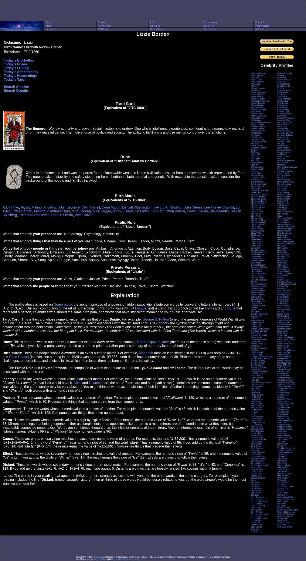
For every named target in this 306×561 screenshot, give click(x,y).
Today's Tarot (15, 79)
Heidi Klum (255, 388)
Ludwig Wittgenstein (286, 161)
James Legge (256, 444)
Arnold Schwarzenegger (261, 122)
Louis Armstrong (284, 150)
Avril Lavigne (256, 133)
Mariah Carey (283, 173)
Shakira (280, 397)
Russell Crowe (283, 371)
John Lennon (256, 510)
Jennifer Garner (257, 461)
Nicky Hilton (282, 252)
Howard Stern (257, 399)
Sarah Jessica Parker (286, 382)
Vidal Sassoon (283, 482)
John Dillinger (257, 503)
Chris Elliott (256, 214)
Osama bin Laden (136, 211)
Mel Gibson (282, 190)
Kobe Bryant (282, 103)
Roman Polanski (284, 356)
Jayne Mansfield (258, 452)
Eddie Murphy (257, 288)
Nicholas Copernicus (286, 244)
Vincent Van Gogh (285, 486)
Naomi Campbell (284, 224)
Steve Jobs (282, 431)
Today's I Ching (16, 68)
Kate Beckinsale (284, 80)
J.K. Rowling (172, 207)
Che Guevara (256, 210)
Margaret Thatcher (285, 171)
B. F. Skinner (256, 137)
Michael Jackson (284, 195)
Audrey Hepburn (258, 131)
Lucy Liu (281, 158)
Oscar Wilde (282, 276)
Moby (117, 211)
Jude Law (255, 529)
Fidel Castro (256, 325)
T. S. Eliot (281, 442)
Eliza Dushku (256, 297)
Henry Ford (256, 391)
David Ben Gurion (258, 252)
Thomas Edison (284, 450)
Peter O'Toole (283, 301)
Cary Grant (255, 188)
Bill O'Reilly (256, 154)
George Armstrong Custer (262, 356)
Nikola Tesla (282, 261)
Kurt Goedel (282, 107)
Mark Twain (282, 178)
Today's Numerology (20, 76)
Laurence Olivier (284, 120)
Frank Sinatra (256, 337)
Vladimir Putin (283, 489)
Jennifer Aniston (258, 457)
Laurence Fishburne (285, 118)
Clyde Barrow (256, 239)
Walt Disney (282, 495)
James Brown (257, 435)
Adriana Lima (256, 80)
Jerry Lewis (256, 467)
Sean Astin (281, 391)
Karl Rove (281, 77)
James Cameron (258, 437)
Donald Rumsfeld (258, 273)
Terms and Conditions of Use (125, 559)
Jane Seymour (257, 448)
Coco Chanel (19, 357)
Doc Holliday (256, 271)
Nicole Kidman (283, 256)
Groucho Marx (257, 374)
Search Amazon (16, 87)
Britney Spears (257, 167)
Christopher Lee (258, 224)
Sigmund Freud (283, 408)
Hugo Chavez (257, 408)
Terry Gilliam (282, 444)
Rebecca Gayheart (285, 318)
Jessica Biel (256, 476)
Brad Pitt (254, 165)
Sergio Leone (283, 395)
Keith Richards (283, 86)
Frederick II (256, 346)
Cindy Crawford (257, 231)
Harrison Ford (257, 384)
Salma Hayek (283, 374)
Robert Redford (283, 352)
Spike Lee (281, 422)
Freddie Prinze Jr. (258, 344)
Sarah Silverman (284, 386)
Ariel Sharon (256, 120)
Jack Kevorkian (257, 429)
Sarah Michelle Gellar (286, 384)
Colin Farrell (91, 207)
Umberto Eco (283, 478)
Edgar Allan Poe (258, 290)
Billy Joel (255, 156)
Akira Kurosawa (257, 82)
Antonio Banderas (258, 116)
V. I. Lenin (281, 480)
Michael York (282, 201)
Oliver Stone (282, 267)
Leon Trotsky (282, 129)
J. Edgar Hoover (258, 422)
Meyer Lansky (283, 192)
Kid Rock (281, 95)
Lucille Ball (281, 154)
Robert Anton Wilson (286, 339)
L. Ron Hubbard (284, 114)
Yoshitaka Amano (284, 527)
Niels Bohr (281, 258)
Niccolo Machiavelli (285, 241)
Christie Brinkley (258, 220)
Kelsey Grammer (284, 90)
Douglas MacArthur (259, 280)
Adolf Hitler (11, 207)
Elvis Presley (256, 303)
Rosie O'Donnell (284, 365)
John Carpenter (257, 497)
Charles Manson (258, 203)
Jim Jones (255, 486)
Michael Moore (283, 199)
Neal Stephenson (284, 233)
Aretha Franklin (257, 118)
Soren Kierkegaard (285, 420)
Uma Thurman (62, 215)
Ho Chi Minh (256, 397)
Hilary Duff (255, 393)
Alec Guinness (257, 97)
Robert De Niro (283, 342)
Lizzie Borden (22, 211)
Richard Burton (283, 327)
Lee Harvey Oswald (219, 207)
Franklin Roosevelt (259, 339)
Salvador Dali (283, 376)
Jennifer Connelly (258, 459)
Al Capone (255, 84)
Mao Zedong (81, 211)
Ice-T (157, 207)
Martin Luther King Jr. (286, 182)
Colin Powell (256, 246)
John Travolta (256, 512)
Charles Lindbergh (259, 201)
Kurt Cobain (282, 105)
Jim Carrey (255, 482)
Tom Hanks (282, 461)
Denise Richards (258, 265)
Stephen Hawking (284, 429)
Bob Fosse (255, 161)
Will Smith (281, 503)
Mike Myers (282, 210)
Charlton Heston (258, 207)
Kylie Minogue (283, 112)
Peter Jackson (283, 299)
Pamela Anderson (284, 282)
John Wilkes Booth (259, 518)
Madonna (146, 353)
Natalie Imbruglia (284, 229)
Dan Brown (256, 248)
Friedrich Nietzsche (259, 348)
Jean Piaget (256, 454)
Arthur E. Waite (257, 124)
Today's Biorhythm (19, 60)
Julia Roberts (256, 531)
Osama (94, 383)
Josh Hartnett (256, 527)
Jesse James (256, 471)
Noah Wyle (282, 263)
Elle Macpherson (258, 301)
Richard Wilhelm (284, 329)
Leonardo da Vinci (285, 133)
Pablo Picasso (283, 280)
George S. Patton (156, 319)
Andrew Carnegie (258, 109)
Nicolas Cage (283, 254)
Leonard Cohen (283, 131)
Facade (140, 308)
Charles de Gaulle (258, 199)
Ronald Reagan (284, 361)
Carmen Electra (257, 186)
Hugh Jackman (257, 405)
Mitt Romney (282, 214)
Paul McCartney (284, 290)
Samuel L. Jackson (285, 380)
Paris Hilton (282, 288)
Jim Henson (256, 484)
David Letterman (258, 261)
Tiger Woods (282, 454)
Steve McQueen (284, 435)
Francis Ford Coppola (260, 329)
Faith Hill (254, 318)
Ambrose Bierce (258, 107)
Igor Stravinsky (257, 416)
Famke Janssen (258, 320)
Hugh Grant (256, 401)
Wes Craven (84, 215)
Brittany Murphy (257, 169)
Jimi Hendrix (256, 491)
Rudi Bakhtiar (283, 367)
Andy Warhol (256, 112)
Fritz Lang (255, 350)
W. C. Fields (282, 493)
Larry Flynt (281, 116)
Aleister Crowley (258, 99)
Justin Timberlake (284, 73)
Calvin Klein (256, 180)
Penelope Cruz (283, 295)
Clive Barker (256, 237)
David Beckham (257, 250)
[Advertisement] (153, 10)
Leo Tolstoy (282, 126)
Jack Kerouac (257, 427)
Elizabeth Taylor (257, 299)
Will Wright (281, 506)
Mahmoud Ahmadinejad (52, 211)
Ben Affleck (256, 143)
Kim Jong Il (282, 97)
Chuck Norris (256, 227)
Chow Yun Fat (257, 212)
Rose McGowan (284, 363)
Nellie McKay (283, 237)
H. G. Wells (256, 376)
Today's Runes (16, 64)
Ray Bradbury (283, 316)
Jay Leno (255, 450)
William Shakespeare (286, 512)
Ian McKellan (256, 410)
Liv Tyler (280, 143)
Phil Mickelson (283, 305)
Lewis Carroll (282, 137)
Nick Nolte (281, 250)
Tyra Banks (282, 471)
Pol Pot (157, 211)
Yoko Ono (281, 525)
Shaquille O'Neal (284, 399)
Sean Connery (283, 393)
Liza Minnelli (282, 146)
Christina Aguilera (258, 222)
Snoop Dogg (282, 414)
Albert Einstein (257, 95)
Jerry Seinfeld (257, 469)
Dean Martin (111, 207)
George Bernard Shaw (260, 359)
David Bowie (256, 256)
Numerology (63, 304)
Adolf (77, 383)
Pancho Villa (282, 286)
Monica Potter (283, 220)
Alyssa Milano (31, 207)
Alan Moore (256, 90)
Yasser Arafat (283, 523)
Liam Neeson (283, 139)
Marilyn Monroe (283, 175)
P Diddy (280, 278)
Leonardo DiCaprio (285, 135)
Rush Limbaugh (284, 369)
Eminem (254, 307)
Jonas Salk (255, 523)
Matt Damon (282, 186)
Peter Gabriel (283, 297)
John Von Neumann (259, 514)
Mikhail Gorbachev (285, 212)
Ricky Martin (282, 331)
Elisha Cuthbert (257, 295)
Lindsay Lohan (283, 141)
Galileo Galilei (257, 352)
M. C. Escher (282, 163)
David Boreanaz (258, 254)
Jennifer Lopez (257, 463)
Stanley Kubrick (284, 425)
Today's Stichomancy (21, 72)
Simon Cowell (197, 211)
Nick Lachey (282, 248)
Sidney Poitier (283, 405)
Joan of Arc (256, 493)
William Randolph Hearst (287, 510)
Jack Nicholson (257, 431)
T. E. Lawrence (283, 440)
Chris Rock (255, 216)
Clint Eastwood (257, 235)
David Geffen (256, 258)
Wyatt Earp (282, 520)
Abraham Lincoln (258, 73)
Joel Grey (255, 495)
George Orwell (257, 365)
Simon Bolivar (174, 211)
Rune (231, 308)
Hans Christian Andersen (261, 382)
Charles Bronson (258, 197)
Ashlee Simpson (258, 126)
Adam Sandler (257, 75)
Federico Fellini (257, 322)
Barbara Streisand (258, 141)
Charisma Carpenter (259, 195)
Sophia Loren (283, 418)
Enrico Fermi (256, 310)
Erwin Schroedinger (259, 314)
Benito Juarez (257, 146)
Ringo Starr (282, 335)
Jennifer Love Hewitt (259, 465)
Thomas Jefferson (285, 452)
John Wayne (256, 516)
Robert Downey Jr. (285, 344)
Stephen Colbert (284, 427)
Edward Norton (257, 293)
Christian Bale (257, 218)
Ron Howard (282, 359)
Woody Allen (282, 518)
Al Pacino (255, 86)
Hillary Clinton (257, 395)
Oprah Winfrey (283, 269)
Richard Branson (284, 325)
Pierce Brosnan (283, 310)
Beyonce (73, 207)
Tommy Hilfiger (283, 465)
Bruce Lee (255, 171)
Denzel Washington (137, 207)
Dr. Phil (254, 282)
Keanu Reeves (283, 84)
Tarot (208, 308)
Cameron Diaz (257, 182)
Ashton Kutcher (257, 129)
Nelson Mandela (284, 239)
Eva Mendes (256, 316)
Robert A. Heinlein (285, 337)
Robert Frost (282, 348)
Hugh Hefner (256, 403)
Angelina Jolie (54, 207)
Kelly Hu (281, 88)
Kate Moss (281, 82)
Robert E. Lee (283, 346)
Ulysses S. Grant (284, 474)
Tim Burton (282, 457)
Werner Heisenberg (285, 499)
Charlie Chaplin (257, 205)
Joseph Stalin (256, 525)
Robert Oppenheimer (153, 342)
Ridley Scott (282, 333)
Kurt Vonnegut (283, 109)
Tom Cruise (282, 459)
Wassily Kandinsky (285, 497)
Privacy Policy (100, 559)
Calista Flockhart (258, 178)
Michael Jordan (283, 197)
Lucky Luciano (283, 156)
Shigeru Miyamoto (285, 403)
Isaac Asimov (256, 418)
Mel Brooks (282, 188)
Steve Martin (219, 211)
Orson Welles (283, 271)
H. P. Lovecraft (257, 378)
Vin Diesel (281, 484)
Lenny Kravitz (283, 124)
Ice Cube (255, 412)
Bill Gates (255, 152)
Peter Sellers (282, 303)
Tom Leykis (282, 463)
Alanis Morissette (258, 92)
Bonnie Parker (257, 163)
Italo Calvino (256, 420)
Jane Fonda (256, 446)
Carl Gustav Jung (258, 184)
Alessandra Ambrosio (260, 101)
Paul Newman (283, 293)
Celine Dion (256, 192)
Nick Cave (281, 246)
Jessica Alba (256, 474)
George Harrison (258, 363)
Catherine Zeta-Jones (260, 190)
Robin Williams (283, 354)
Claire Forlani (256, 233)
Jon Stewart (256, 520)
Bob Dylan (255, 158)
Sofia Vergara (283, 416)
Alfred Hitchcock (258, 103)
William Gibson (283, 508)
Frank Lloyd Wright (259, 335)
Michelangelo (283, 203)
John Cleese (192, 207)
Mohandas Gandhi (285, 218)
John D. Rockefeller (259, 501)
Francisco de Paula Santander (259, 332)
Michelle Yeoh (283, 205)
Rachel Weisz (283, 314)
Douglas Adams (257, 278)
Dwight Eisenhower (259, 286)
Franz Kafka (256, 342)
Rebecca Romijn (284, 320)
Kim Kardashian (284, 99)
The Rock (281, 446)
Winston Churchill (284, 516)
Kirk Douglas (282, 101)
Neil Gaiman (282, 235)
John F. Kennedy (258, 506)
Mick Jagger (102, 211)
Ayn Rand (255, 135)
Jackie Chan (256, 433)
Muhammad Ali (283, 222)
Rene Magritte (283, 322)
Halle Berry (256, 380)
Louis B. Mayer (283, 152)
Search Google (16, 90)
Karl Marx (281, 75)
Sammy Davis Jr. (284, 378)
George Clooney (258, 361)
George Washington (259, 371)
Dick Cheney (256, 269)
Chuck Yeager (257, 229)
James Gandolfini (258, 440)
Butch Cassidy (257, 175)
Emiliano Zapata (258, 305)
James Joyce (256, 442)
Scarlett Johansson (285, 388)
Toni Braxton (282, 467)
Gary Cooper (256, 354)
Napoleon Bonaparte (286, 227)
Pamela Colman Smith (286, 284)
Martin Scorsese (284, 184)
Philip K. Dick (283, 307)
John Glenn (256, 508)
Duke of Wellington (259, 284)
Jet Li (253, 480)
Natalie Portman (284, 231)
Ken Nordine (282, 92)
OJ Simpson (282, 265)
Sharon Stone (283, 401)
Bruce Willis (256, 173)
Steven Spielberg (284, 437)
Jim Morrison (256, 489)
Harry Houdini (257, 386)
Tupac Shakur (283, 469)
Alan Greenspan (258, 88)
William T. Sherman (285, 514)
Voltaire (280, 491)
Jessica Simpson (258, 478)
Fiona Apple (256, 327)
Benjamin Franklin (258, 148)
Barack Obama (257, 139)
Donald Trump (257, 276)
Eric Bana (255, 312)
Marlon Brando (283, 180)
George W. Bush (258, 369)
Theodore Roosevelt (34, 215)
